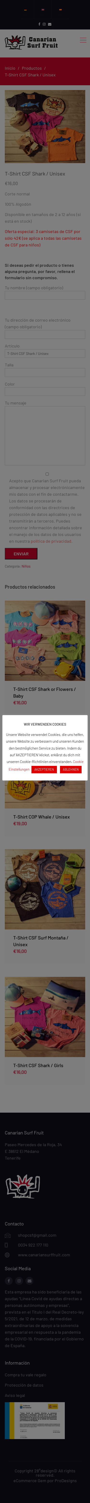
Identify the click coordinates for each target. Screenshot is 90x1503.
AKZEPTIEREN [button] (44, 769)
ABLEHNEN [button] (71, 769)
